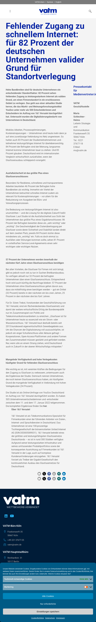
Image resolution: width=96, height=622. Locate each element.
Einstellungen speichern (48, 611)
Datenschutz (50, 618)
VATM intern (40, 2)
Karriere (50, 2)
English (58, 2)
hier (45, 406)
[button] (10, 11)
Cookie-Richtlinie (37, 618)
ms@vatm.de (80, 150)
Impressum (60, 618)
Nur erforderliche (48, 604)
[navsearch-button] (89, 11)
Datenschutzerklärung (58, 571)
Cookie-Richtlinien (83, 571)
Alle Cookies (48, 596)
